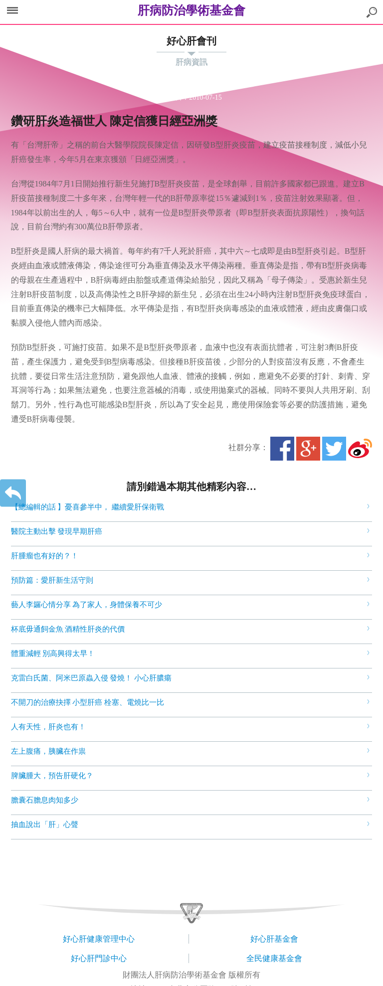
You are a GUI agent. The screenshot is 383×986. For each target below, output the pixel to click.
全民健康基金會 (274, 958)
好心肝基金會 (274, 939)
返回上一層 (13, 493)
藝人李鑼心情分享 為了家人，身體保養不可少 (87, 605)
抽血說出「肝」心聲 (44, 824)
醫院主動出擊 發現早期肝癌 (57, 531)
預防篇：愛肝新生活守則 (52, 580)
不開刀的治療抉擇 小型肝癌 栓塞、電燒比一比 (88, 702)
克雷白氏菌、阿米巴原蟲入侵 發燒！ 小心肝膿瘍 (91, 678)
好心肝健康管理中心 (99, 939)
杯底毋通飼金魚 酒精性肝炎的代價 (68, 629)
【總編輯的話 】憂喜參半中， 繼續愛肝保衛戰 (88, 507)
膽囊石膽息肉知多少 (44, 800)
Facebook (282, 449)
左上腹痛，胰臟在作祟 (48, 751)
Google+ (308, 449)
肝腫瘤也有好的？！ (44, 556)
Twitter (334, 449)
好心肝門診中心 (99, 958)
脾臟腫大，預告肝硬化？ (52, 776)
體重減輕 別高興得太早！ (53, 653)
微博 (360, 449)
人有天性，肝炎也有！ (48, 727)
